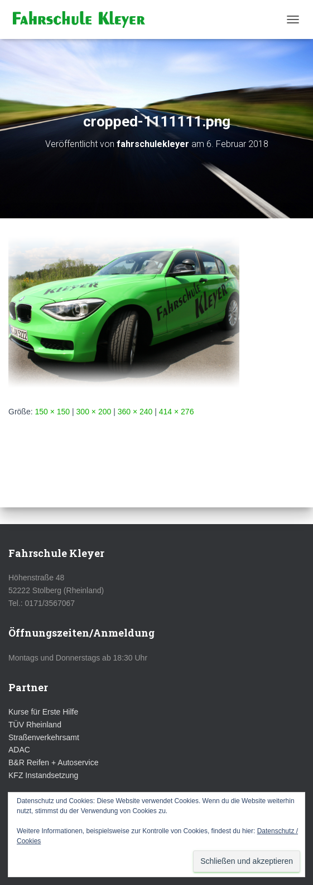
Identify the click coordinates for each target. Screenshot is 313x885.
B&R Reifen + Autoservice (53, 762)
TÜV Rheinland (34, 724)
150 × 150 (52, 411)
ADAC (19, 749)
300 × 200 (94, 411)
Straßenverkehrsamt (43, 737)
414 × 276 (176, 411)
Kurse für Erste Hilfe (43, 711)
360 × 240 (135, 411)
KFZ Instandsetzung (43, 775)
